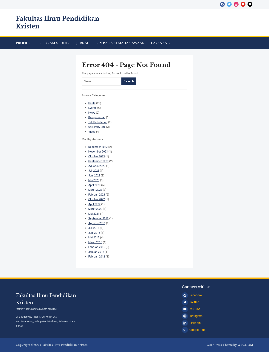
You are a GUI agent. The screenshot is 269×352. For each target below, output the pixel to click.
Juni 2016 (94, 232)
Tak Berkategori (97, 122)
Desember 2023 (98, 147)
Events (92, 107)
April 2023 (94, 185)
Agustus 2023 (96, 166)
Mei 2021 (93, 213)
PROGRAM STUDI (52, 43)
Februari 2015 (96, 247)
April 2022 (94, 204)
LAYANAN (159, 43)
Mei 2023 (93, 180)
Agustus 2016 (96, 223)
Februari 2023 (96, 194)
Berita (91, 103)
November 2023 (98, 151)
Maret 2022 (95, 209)
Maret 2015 (95, 242)
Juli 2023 (93, 170)
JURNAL (82, 43)
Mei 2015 (93, 237)
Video (91, 131)
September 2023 (98, 161)
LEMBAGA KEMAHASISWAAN (120, 43)
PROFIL (22, 43)
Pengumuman (96, 117)
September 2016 (98, 218)
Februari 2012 (96, 256)
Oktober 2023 (96, 156)
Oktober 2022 (96, 199)
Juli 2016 (93, 228)
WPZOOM (245, 345)
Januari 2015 (96, 252)
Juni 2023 (94, 175)
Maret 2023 (95, 189)
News (91, 112)
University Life (97, 127)
